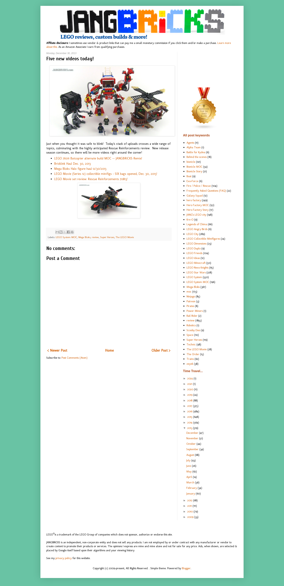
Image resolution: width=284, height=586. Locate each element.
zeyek (190, 363)
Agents (190, 142)
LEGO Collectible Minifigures (203, 238)
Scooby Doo (193, 330)
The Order (193, 354)
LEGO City (192, 234)
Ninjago (191, 296)
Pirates (190, 306)
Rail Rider (192, 315)
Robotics (191, 325)
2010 (190, 511)
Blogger (186, 568)
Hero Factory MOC (198, 205)
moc (189, 291)
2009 (190, 517)
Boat (189, 176)
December (192, 433)
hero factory (194, 200)
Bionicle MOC (194, 166)
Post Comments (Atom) (75, 357)
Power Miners (195, 311)
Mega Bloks (84, 237)
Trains (190, 359)
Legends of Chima (197, 224)
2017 (190, 406)
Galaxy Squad (195, 195)
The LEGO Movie (125, 237)
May (189, 471)
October (191, 444)
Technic (191, 344)
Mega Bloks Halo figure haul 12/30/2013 (80, 169)
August (190, 455)
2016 (190, 411)
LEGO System (194, 277)
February (192, 488)
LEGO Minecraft (196, 263)
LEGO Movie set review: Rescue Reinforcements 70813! (91, 179)
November (192, 438)
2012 (190, 500)
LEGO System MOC (66, 237)
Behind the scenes (197, 157)
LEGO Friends (194, 253)
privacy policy (63, 558)
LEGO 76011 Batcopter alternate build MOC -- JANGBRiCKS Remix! (98, 158)
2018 (190, 400)
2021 (190, 384)
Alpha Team (194, 147)
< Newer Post (57, 350)
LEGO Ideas (193, 258)
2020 (190, 389)
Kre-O (190, 219)
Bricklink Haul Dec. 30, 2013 (72, 163)
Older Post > (161, 350)
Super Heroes (107, 237)
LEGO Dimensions (196, 243)
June (189, 466)
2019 (190, 395)
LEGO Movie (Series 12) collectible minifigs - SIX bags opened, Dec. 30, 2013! (105, 174)
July (188, 460)
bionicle (191, 162)
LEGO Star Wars (196, 272)
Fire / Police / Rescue (199, 186)
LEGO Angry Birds (197, 229)
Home (109, 350)
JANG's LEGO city (196, 214)
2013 (190, 428)
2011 (190, 506)
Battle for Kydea (196, 152)
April (189, 477)
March (190, 482)
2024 (190, 378)
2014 (190, 422)
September (192, 449)
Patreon (191, 301)
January (191, 493)
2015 (190, 417)
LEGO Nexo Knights (197, 267)
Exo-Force (192, 181)
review (95, 237)
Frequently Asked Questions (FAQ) (206, 190)
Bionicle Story (194, 171)
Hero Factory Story (198, 210)
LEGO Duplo (194, 248)
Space (190, 335)
